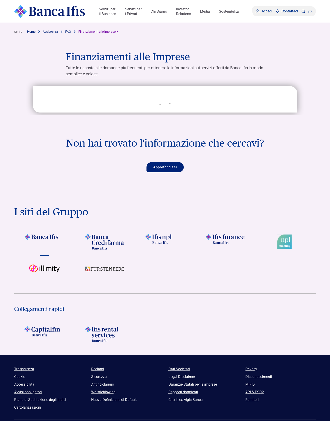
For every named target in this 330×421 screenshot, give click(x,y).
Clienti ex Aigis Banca (185, 400)
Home (31, 31)
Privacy (251, 369)
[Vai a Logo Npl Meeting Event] (286, 241)
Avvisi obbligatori (28, 392)
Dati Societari (179, 369)
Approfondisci (165, 167)
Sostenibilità (229, 11)
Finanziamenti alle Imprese (97, 31)
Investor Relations (183, 11)
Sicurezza (99, 377)
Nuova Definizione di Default (114, 400)
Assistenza (50, 31)
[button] (303, 11)
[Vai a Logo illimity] (44, 272)
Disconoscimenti (258, 377)
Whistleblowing (103, 392)
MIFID (250, 384)
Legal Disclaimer (181, 377)
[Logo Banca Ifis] (49, 11)
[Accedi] (264, 11)
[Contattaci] (287, 11)
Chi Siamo (159, 11)
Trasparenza (24, 369)
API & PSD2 (254, 392)
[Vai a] (44, 241)
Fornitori (252, 400)
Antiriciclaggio (102, 384)
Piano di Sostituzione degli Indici (40, 400)
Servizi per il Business (107, 11)
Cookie (19, 377)
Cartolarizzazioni (27, 407)
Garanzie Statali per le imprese (192, 384)
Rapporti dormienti (183, 392)
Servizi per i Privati (133, 11)
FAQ (68, 31)
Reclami (97, 369)
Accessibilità (24, 384)
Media (205, 11)
